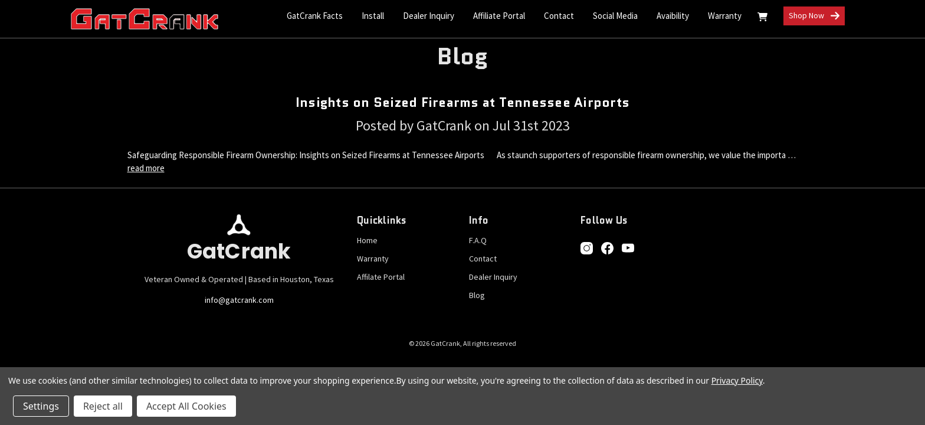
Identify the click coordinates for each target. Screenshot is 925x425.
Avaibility (673, 15)
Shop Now (814, 16)
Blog (477, 295)
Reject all (103, 406)
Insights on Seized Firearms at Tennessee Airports (462, 102)
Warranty (725, 15)
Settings (41, 406)
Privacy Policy (737, 380)
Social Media (615, 15)
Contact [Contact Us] (559, 15)
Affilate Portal (381, 277)
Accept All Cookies (186, 406)
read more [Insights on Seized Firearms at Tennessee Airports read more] (146, 168)
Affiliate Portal (499, 15)
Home (367, 240)
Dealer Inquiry (428, 15)
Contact (483, 258)
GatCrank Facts (315, 15)
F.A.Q (478, 240)
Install (373, 15)
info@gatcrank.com (239, 300)
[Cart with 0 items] (762, 18)
